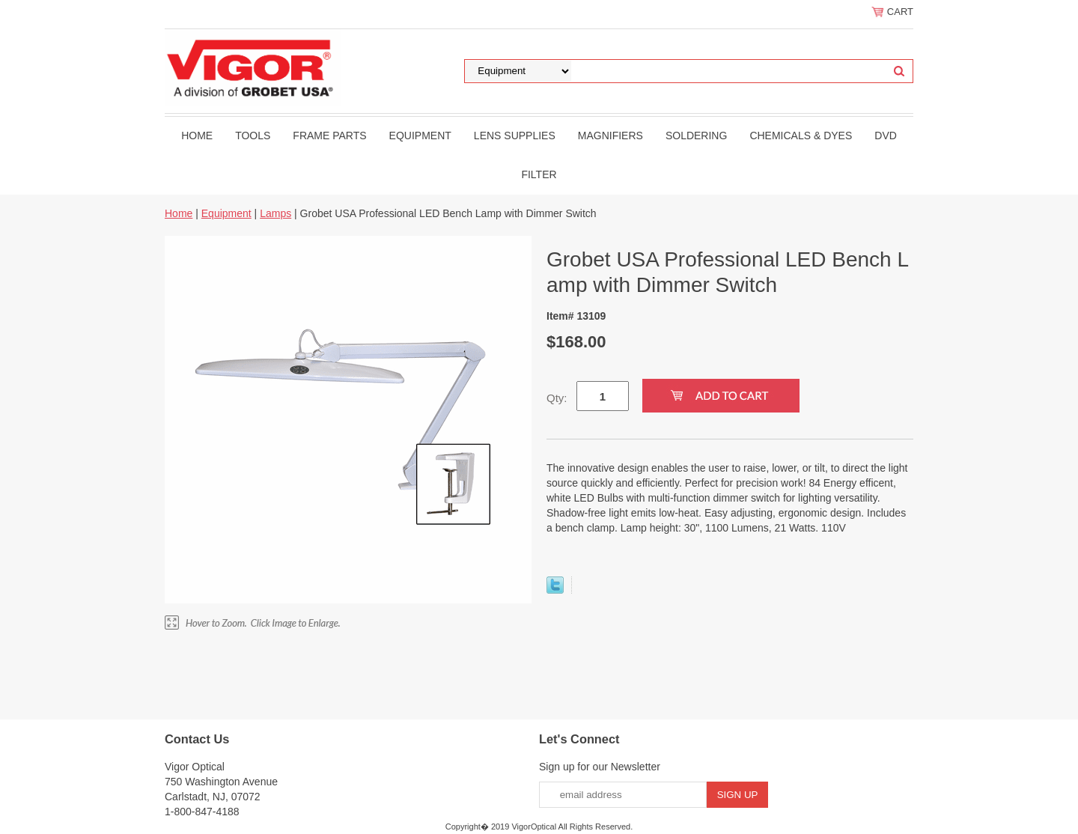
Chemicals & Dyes (800, 135)
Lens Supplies (514, 135)
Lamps (275, 213)
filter (538, 174)
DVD (885, 135)
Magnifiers (610, 135)
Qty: (556, 398)
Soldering (696, 135)
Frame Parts (329, 135)
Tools (252, 135)
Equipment (420, 135)
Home (197, 135)
